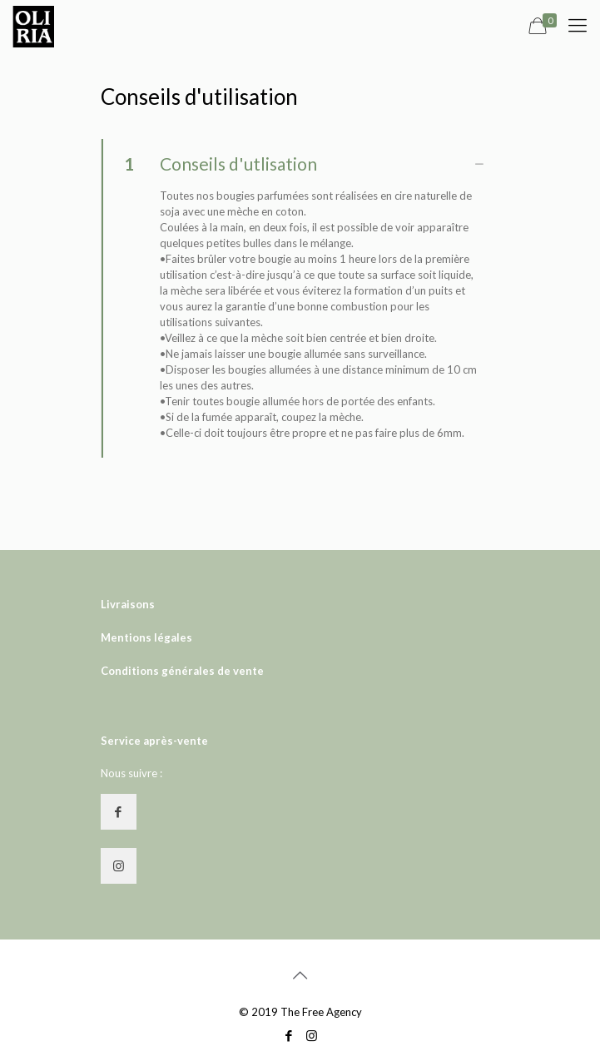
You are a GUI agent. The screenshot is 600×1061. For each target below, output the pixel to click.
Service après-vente (154, 740)
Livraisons (128, 604)
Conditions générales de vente (182, 670)
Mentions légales (146, 637)
